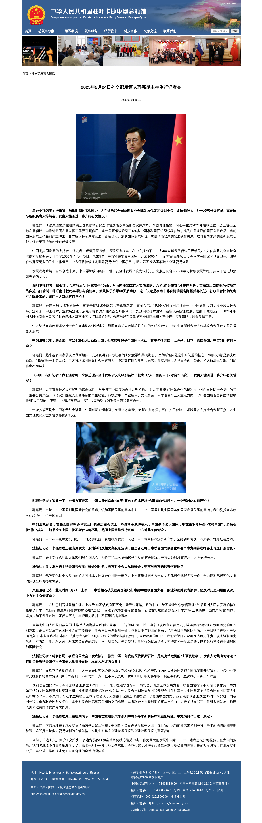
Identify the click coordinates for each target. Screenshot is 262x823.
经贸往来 (110, 31)
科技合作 (130, 31)
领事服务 (90, 31)
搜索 (235, 31)
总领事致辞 (46, 31)
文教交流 (150, 31)
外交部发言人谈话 (43, 73)
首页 (28, 31)
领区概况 (71, 31)
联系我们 (169, 31)
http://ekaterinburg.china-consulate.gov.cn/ (58, 793)
